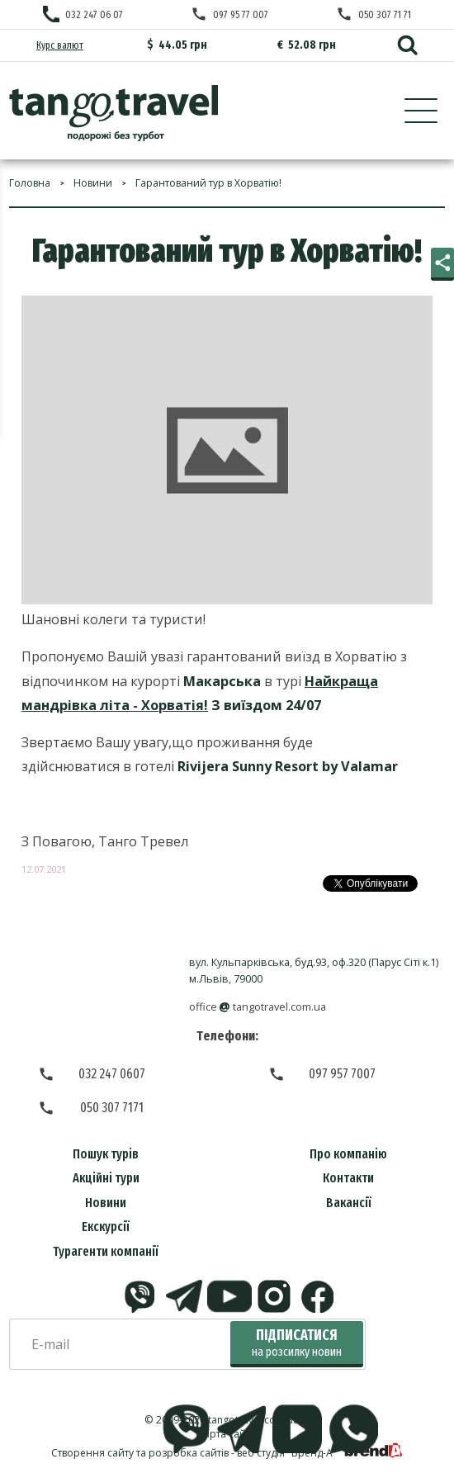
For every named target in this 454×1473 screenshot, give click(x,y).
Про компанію (348, 1154)
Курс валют (59, 45)
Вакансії (348, 1202)
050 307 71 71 (384, 14)
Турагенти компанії (105, 1251)
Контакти (348, 1178)
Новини (105, 1202)
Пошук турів (106, 1154)
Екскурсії (106, 1226)
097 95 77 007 (240, 14)
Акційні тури (106, 1178)
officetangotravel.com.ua (258, 1007)
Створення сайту (92, 1453)
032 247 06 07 (94, 14)
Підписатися (297, 1343)
